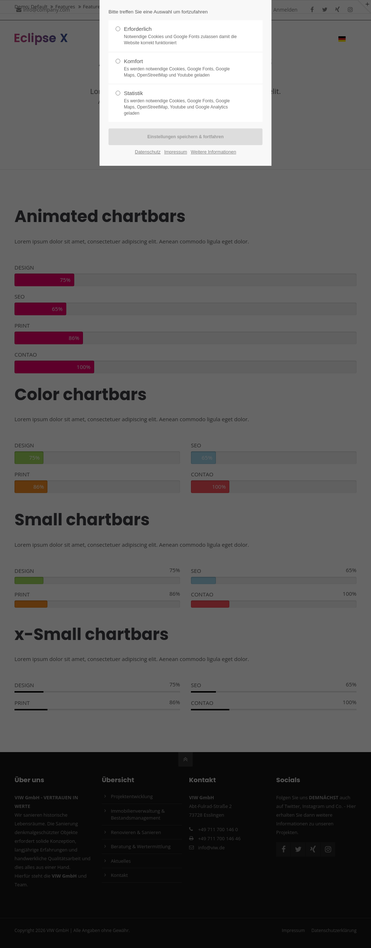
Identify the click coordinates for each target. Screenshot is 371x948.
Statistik (182, 103)
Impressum (175, 152)
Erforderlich (182, 36)
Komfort (182, 68)
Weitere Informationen (213, 152)
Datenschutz (148, 152)
